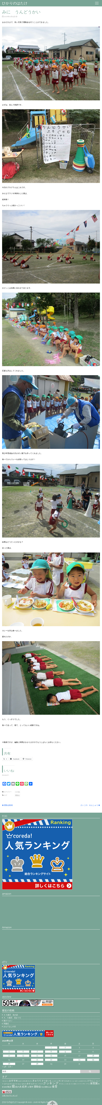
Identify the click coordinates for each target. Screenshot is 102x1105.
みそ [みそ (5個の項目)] (29, 1083)
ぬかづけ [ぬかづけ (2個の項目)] (15, 1083)
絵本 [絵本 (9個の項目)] (24, 1086)
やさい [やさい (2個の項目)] (36, 1083)
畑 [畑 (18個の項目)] (13, 1086)
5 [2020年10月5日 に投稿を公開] (9, 1052)
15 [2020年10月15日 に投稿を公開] (51, 1056)
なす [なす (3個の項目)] (5, 1084)
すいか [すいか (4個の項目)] (61, 1081)
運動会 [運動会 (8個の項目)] (37, 1086)
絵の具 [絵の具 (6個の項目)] (18, 1086)
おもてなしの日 (10, 1026)
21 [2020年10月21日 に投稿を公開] (37, 1060)
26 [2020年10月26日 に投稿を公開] (9, 1064)
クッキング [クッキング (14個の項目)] (51, 1083)
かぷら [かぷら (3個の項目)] (30, 1081)
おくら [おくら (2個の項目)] (7, 1081)
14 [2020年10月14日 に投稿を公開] (37, 1056)
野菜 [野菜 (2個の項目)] (42, 1087)
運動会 (17, 795)
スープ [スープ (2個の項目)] (79, 1083)
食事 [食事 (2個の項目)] (50, 1087)
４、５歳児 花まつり (12, 1018)
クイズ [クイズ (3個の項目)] (40, 1084)
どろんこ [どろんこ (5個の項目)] (91, 1081)
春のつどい (8, 1021)
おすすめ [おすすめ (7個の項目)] (13, 1080)
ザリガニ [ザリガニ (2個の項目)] (61, 1083)
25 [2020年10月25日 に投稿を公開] (93, 1060)
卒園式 (6, 1024)
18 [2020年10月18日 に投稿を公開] (93, 1056)
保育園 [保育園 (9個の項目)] (94, 1083)
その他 (17, 792)
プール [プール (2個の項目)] (88, 1083)
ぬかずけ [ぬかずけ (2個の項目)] (9, 1083)
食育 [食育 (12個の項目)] (54, 1086)
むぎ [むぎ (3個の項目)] (32, 1084)
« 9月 (4, 1067)
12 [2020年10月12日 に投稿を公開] (9, 1056)
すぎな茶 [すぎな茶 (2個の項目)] (66, 1081)
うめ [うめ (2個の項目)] (3, 1081)
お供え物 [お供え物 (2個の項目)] (24, 1081)
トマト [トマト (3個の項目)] (83, 1084)
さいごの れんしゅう (89, 805)
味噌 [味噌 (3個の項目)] (5, 1087)
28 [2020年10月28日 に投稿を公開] (37, 1064)
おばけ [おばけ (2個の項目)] (20, 1081)
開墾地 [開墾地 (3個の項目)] (46, 1087)
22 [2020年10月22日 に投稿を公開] (51, 1060)
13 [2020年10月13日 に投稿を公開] (23, 1056)
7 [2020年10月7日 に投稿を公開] (37, 1052)
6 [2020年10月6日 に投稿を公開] (23, 1052)
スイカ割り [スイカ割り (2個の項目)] (74, 1083)
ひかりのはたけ (15, 3)
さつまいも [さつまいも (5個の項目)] (46, 1081)
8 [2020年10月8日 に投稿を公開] (51, 1052)
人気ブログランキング (9, 1095)
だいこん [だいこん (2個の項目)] (71, 1081)
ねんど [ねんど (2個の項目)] (19, 1083)
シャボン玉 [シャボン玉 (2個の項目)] (67, 1083)
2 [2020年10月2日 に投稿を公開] (65, 1047)
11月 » (10, 1067)
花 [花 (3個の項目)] (28, 1087)
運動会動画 (8, 805)
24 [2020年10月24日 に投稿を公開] (79, 1060)
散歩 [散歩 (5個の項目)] (9, 1087)
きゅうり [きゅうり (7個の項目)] (36, 1080)
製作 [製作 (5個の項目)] (31, 1087)
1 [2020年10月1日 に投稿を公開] (51, 1047)
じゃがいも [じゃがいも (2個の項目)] (55, 1081)
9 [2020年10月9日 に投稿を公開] (65, 1052)
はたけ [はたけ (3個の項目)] (24, 1084)
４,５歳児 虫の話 (11, 1015)
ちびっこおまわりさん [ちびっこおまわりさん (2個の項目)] (81, 1081)
